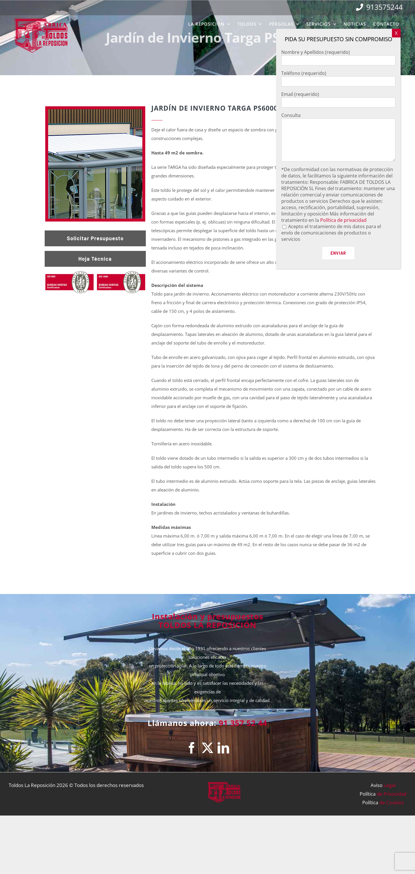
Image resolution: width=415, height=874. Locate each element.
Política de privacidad (343, 220)
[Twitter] (207, 748)
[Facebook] (191, 748)
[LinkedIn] (223, 748)
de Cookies (391, 802)
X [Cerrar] (396, 33)
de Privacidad (391, 793)
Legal (389, 785)
